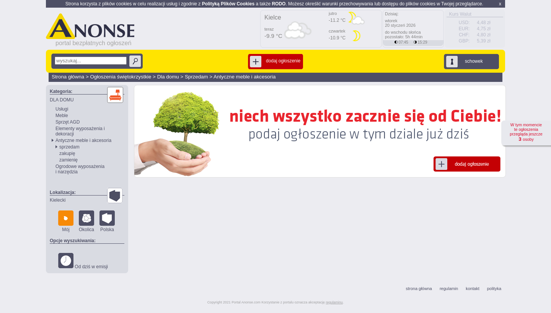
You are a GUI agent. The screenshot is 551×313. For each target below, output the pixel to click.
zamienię (68, 160)
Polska (107, 221)
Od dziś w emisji (83, 261)
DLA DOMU (62, 100)
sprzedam (69, 147)
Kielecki (57, 200)
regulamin (449, 288)
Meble (61, 115)
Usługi (61, 109)
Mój (65, 221)
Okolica (86, 221)
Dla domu (168, 77)
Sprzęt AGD (67, 122)
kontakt (472, 288)
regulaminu (334, 302)
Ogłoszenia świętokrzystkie (120, 77)
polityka (494, 288)
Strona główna (68, 77)
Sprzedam (196, 77)
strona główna (419, 288)
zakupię (67, 153)
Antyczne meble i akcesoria (245, 77)
